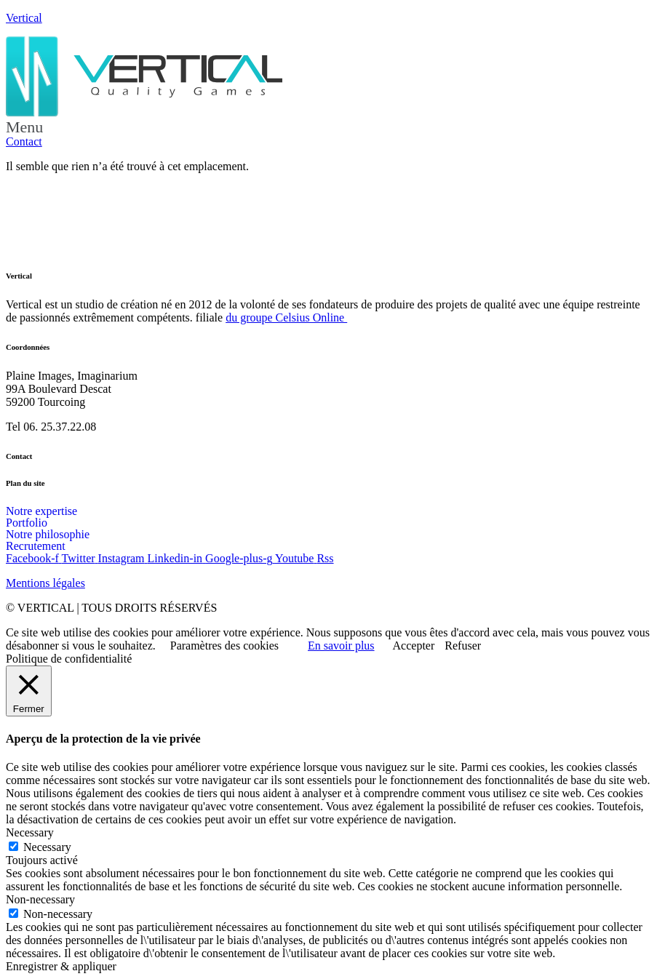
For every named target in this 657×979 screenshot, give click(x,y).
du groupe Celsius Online (286, 317)
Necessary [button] (30, 832)
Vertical (24, 18)
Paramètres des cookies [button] (224, 645)
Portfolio (26, 523)
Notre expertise (41, 511)
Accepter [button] (414, 645)
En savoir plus (341, 645)
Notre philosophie (47, 534)
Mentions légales (45, 583)
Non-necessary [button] (40, 899)
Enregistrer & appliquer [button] (61, 966)
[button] (328, 127)
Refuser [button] (463, 645)
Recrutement (35, 546)
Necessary (47, 847)
